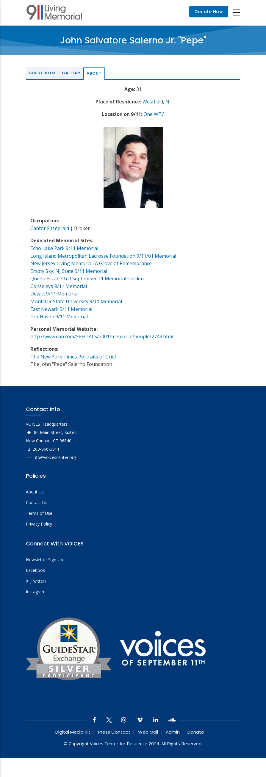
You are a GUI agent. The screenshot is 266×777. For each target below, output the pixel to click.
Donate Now (209, 12)
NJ (168, 101)
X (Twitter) (36, 581)
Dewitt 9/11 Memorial (54, 293)
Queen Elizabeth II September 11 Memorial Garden (87, 278)
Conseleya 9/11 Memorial (58, 286)
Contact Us (36, 502)
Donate (195, 732)
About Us (35, 492)
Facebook (35, 570)
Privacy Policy (39, 524)
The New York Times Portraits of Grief (73, 356)
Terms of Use (39, 513)
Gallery (71, 73)
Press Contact (114, 732)
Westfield (153, 101)
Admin (173, 732)
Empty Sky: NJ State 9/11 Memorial (68, 271)
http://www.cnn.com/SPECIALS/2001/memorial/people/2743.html (101, 336)
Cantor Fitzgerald (49, 228)
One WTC (154, 114)
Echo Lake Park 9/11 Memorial (64, 248)
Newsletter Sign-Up (44, 559)
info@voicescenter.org (51, 457)
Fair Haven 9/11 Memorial (59, 316)
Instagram (36, 591)
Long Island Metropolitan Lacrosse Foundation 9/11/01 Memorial (103, 256)
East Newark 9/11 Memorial (61, 309)
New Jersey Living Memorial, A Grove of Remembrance (91, 263)
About (94, 73)
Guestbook (42, 73)
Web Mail (148, 732)
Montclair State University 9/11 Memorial (76, 301)
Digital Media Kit (72, 732)
